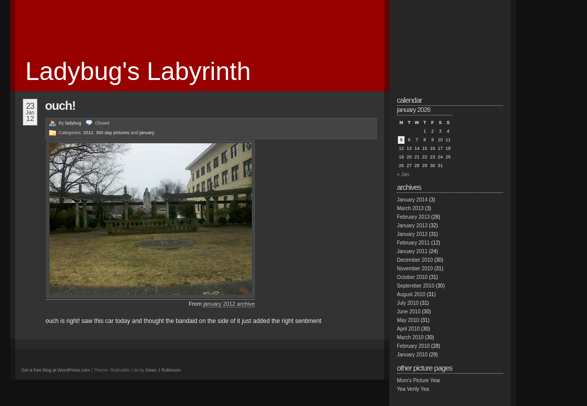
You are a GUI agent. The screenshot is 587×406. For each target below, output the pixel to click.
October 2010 (412, 277)
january (147, 132)
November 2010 (415, 268)
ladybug (73, 123)
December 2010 (415, 260)
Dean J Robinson (163, 370)
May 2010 (408, 320)
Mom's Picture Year (418, 380)
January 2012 (412, 234)
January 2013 (412, 225)
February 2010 (413, 346)
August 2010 (411, 294)
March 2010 (410, 337)
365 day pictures (112, 132)
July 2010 (408, 303)
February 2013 (413, 217)
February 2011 (413, 243)
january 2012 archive (229, 304)
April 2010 (408, 329)
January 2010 (412, 354)
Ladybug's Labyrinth (138, 71)
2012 (88, 132)
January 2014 (412, 199)
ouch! (60, 105)
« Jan (403, 174)
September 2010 (415, 286)
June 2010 (409, 311)
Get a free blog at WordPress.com (55, 370)
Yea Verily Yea (413, 389)
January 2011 (412, 251)
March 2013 (410, 208)
